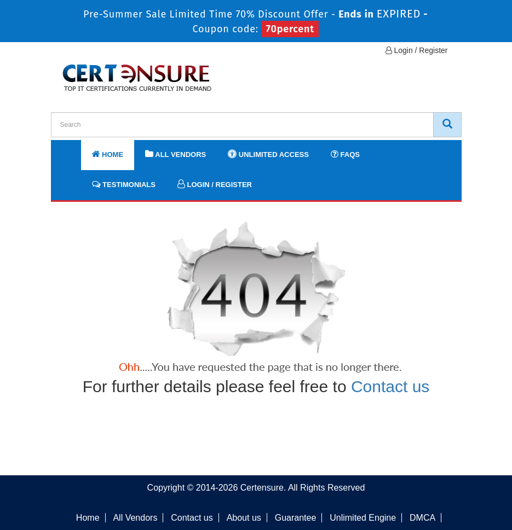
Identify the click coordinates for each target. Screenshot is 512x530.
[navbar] (73, 149)
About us (244, 517)
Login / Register (417, 50)
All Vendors (175, 154)
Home (108, 154)
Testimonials (124, 184)
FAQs (345, 154)
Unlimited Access (268, 154)
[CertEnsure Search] (447, 124)
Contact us (390, 386)
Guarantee (296, 517)
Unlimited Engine (363, 517)
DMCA (422, 517)
